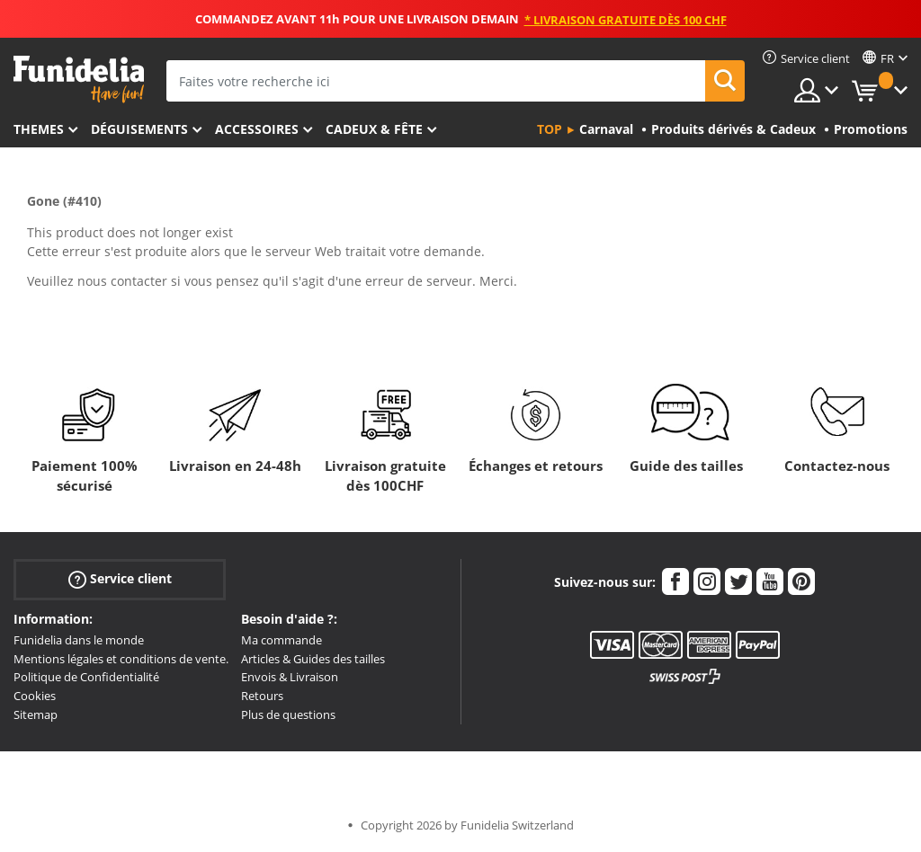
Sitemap (35, 714)
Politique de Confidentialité (86, 677)
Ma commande (281, 640)
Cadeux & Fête (374, 129)
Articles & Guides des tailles (313, 659)
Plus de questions (288, 714)
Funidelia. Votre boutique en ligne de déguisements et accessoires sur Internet (78, 79)
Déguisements (139, 129)
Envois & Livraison (289, 677)
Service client (120, 579)
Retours (262, 696)
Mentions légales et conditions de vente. (120, 659)
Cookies (34, 696)
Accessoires (257, 129)
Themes (38, 129)
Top (549, 129)
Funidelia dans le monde (78, 640)
